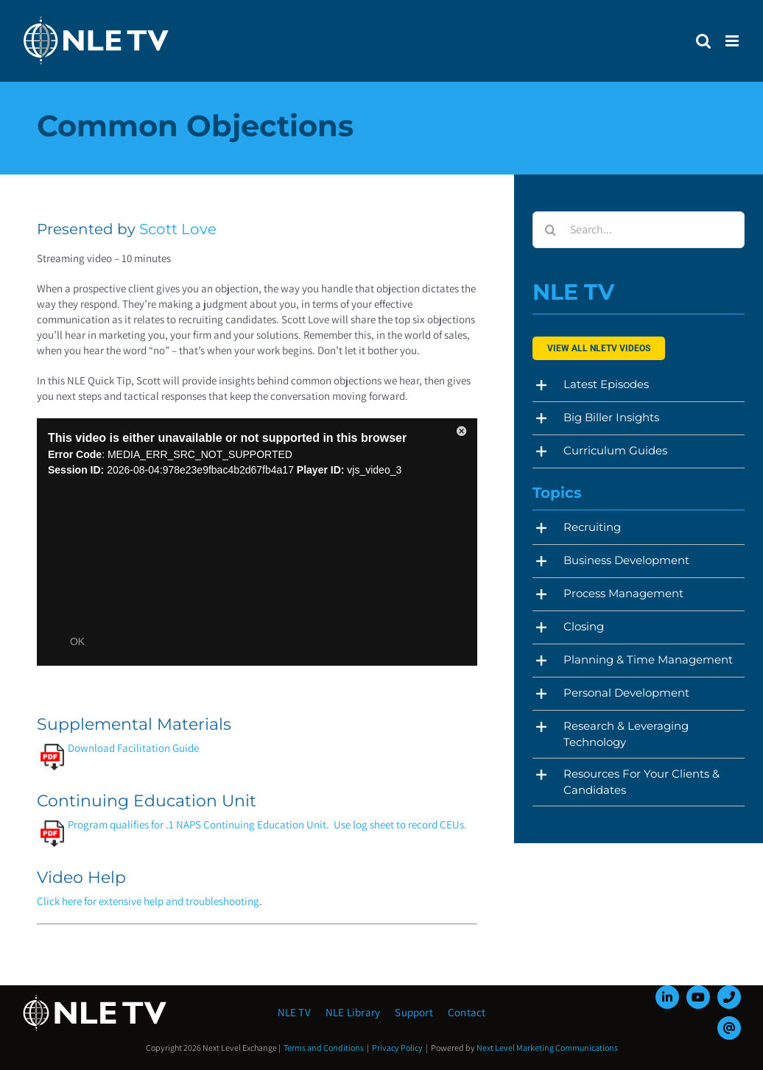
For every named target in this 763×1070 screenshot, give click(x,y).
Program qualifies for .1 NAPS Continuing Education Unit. (185, 824)
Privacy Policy (397, 1047)
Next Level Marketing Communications (547, 1047)
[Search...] (638, 229)
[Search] (550, 229)
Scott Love (178, 229)
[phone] (729, 997)
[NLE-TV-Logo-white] (95, 999)
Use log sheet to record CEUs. (400, 824)
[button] (638, 385)
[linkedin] (667, 997)
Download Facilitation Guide (120, 748)
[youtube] (698, 997)
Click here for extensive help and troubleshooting (148, 901)
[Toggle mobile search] (703, 41)
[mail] (729, 1028)
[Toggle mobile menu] (733, 41)
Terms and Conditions (324, 1047)
